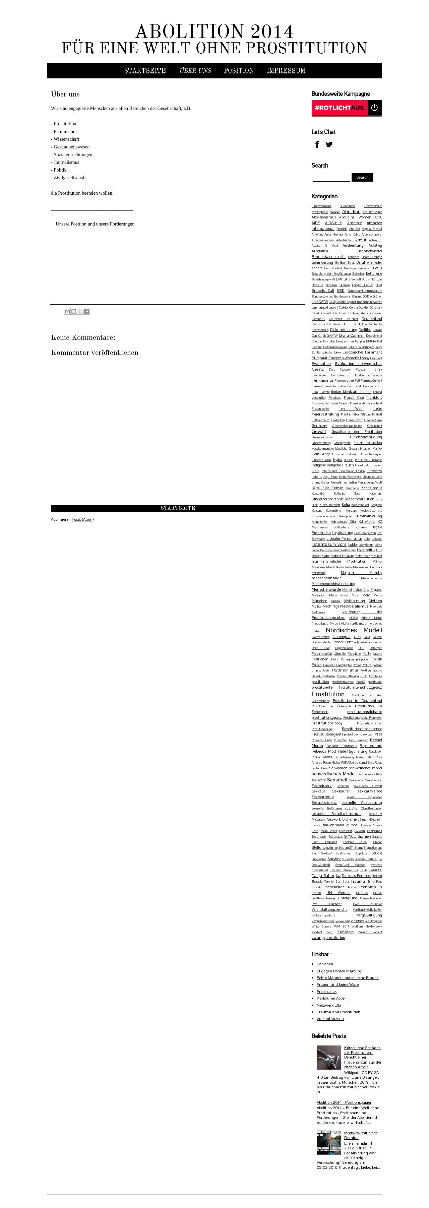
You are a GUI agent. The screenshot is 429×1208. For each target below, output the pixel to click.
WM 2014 (341, 927)
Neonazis (376, 607)
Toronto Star (332, 882)
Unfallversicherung (323, 898)
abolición (335, 212)
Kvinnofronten (367, 522)
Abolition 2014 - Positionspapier (344, 1102)
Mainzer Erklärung (342, 556)
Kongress (376, 505)
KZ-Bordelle (340, 527)
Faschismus (319, 375)
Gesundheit (374, 426)
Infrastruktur (363, 465)
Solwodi (360, 831)
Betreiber (358, 274)
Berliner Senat (345, 263)
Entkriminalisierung (335, 347)
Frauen (343, 403)
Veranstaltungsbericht (329, 909)
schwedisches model (365, 768)
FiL (380, 386)
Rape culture (371, 745)
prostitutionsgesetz (327, 717)
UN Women (338, 892)
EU (313, 353)
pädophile (340, 654)
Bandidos (353, 257)
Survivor (334, 858)
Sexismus (343, 786)
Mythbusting (354, 600)
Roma (327, 757)
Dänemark (375, 308)
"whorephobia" (320, 212)
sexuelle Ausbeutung (362, 802)
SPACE (350, 836)
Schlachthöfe (319, 768)
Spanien (364, 836)
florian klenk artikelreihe (351, 391)
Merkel (347, 590)
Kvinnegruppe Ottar (343, 522)
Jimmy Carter (320, 483)
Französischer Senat (325, 403)
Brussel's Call (323, 290)
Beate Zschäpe (372, 257)
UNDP (377, 893)
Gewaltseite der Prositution (356, 431)
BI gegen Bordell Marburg (339, 971)
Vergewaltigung (369, 915)
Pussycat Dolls (322, 740)
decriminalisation (371, 313)
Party (367, 653)
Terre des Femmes (356, 875)
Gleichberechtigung (366, 437)
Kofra (346, 504)
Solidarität (345, 831)
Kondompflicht (360, 505)
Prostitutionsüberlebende (362, 728)
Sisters (316, 825)
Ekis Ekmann (337, 341)
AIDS (316, 222)
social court (329, 831)
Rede (342, 751)
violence (357, 920)
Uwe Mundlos (367, 904)
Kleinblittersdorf (329, 505)
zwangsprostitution (328, 937)
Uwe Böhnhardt (327, 904)
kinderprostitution (359, 499)
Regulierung (357, 751)
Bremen (345, 285)
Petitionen (320, 659)
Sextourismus (323, 796)
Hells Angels (322, 454)
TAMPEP (375, 870)
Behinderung (322, 262)
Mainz (325, 556)
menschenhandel (327, 578)
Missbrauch (319, 595)
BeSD (377, 268)
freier (377, 408)
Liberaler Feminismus (344, 538)
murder (336, 601)
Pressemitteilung (348, 676)
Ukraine (351, 887)
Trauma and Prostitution (338, 1012)
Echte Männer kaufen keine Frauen (348, 977)
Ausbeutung (353, 245)
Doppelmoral (374, 336)
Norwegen (341, 636)
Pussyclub (340, 740)
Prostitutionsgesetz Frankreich (362, 718)
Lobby (353, 544)
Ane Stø (354, 229)
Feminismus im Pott (347, 381)
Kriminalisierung (368, 516)
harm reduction (368, 442)
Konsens (317, 511)
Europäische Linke (329, 353)
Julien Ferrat (357, 483)
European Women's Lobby (348, 358)
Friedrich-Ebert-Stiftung (356, 414)
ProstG (360, 682)
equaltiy (376, 347)
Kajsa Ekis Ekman (328, 488)
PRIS (363, 676)
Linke (367, 539)
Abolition (351, 211)
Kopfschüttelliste (371, 511)
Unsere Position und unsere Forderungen (95, 224)
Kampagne (352, 488)
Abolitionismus (324, 217)
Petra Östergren (342, 659)
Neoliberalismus (354, 606)
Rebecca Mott (324, 751)
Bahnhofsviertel (369, 251)
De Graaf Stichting (346, 313)
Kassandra (318, 494)
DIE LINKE (352, 324)
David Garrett (321, 313)
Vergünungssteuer (323, 921)
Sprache (377, 837)
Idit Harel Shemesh (368, 460)
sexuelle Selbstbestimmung (337, 813)
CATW (323, 301)
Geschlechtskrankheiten (347, 426)
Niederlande (320, 624)
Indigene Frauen (340, 465)
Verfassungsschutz (323, 915)
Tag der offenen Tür (344, 870)
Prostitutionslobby (327, 723)
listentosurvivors (329, 544)
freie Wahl (351, 408)
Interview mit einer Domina (360, 1135)
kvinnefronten (320, 522)
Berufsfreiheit (333, 268)
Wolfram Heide (362, 927)
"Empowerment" (321, 206)
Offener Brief (342, 642)
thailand (377, 876)
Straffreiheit (343, 853)
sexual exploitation (364, 797)
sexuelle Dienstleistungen (363, 809)
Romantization (364, 757)
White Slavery (321, 927)
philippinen (362, 659)
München (319, 600)
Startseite (145, 71)
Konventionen (334, 511)
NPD (357, 637)
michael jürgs (361, 590)
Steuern (344, 848)
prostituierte (322, 687)
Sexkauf (318, 791)
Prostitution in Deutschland (357, 700)
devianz (338, 324)
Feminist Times (322, 386)
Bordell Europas (372, 279)
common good (320, 308)
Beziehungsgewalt (323, 279)
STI (351, 848)
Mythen (375, 600)
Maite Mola (362, 556)
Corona (353, 308)
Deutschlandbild (322, 324)
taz (338, 875)
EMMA (371, 341)
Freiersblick (326, 991)
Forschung (334, 398)
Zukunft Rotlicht (370, 932)
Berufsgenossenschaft (357, 268)
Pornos (357, 665)
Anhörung (317, 235)
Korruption (345, 516)
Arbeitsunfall (344, 240)
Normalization (320, 637)
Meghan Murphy (361, 572)
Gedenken (338, 420)
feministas (339, 386)
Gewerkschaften (322, 437)
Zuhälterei (345, 932)
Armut (360, 240)
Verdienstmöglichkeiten (367, 910)
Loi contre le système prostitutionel (334, 550)
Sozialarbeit (374, 831)
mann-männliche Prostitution (339, 561)
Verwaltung (342, 921)
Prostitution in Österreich (331, 706)
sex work (319, 780)
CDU (332, 302)
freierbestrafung (325, 414)
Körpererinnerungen (324, 516)
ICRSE (348, 460)
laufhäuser (361, 527)
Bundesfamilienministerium (365, 291)
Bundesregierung (322, 297)
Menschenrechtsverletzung (333, 583)
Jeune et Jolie (372, 477)
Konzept (351, 511)
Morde (377, 595)
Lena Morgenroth (365, 533)
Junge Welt (374, 483)
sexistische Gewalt (368, 786)
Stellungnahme (325, 847)
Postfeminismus (345, 670)
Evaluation (321, 363)
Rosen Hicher (332, 763)
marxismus (318, 573)
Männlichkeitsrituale (339, 567)
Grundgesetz (342, 443)
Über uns (195, 71)
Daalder (363, 308)
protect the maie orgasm (359, 735)
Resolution (375, 752)
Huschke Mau (321, 460)
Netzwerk (318, 612)
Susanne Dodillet (366, 859)
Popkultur (329, 665)
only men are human (368, 642)
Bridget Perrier (362, 285)
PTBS (378, 735)
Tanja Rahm (323, 875)
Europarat (319, 358)
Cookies (344, 308)
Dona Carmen (352, 335)
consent (333, 308)
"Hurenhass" (347, 206)
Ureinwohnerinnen (371, 898)
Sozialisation (319, 837)
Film (315, 392)
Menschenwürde (326, 589)
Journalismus (338, 483)
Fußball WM (320, 420)
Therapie (317, 882)
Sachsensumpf (358, 763)
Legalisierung (342, 532)
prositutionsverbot (343, 682)
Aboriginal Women (355, 217)
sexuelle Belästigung (327, 809)
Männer (377, 562)
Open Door (321, 648)
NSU (367, 637)
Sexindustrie (322, 785)
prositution (320, 681)
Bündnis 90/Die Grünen (367, 297)
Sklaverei (365, 825)
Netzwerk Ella (329, 1005)
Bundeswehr (342, 297)
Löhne (378, 545)
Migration (376, 590)
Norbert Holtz (339, 624)
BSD (341, 290)
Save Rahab (375, 763)
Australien (320, 251)
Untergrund (347, 898)
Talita (363, 870)
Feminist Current (371, 381)
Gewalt (319, 431)
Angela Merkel (372, 229)
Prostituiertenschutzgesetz (360, 687)
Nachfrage (331, 606)
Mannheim (318, 567)
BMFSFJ (343, 279)
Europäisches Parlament (362, 352)
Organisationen (344, 648)
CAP (315, 302)
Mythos (316, 607)
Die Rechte (369, 324)
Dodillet (365, 329)
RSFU (345, 763)
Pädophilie (354, 654)
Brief (379, 285)
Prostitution (328, 694)
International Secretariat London (343, 471)
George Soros (373, 420)
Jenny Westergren (350, 477)
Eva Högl (376, 358)
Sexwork (334, 819)
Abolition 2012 (372, 212)
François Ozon (354, 398)
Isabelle (317, 477)
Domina (377, 330)
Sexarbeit (337, 780)
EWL (331, 370)
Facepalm (362, 370)
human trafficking (347, 454)
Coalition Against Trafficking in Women (358, 302)
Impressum (286, 71)
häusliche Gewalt (347, 449)
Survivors (348, 859)
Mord (366, 595)
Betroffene (374, 273)
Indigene (319, 465)
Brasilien (331, 285)
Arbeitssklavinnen (322, 240)
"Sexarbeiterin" (373, 206)
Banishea (325, 964)
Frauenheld (374, 403)
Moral (355, 595)
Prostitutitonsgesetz (328, 734)
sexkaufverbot (370, 791)
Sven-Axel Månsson (350, 865)
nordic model (359, 624)
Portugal (367, 665)
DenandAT (318, 319)
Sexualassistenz (324, 802)
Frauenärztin (358, 403)
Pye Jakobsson (358, 740)
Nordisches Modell (354, 630)
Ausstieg (375, 245)
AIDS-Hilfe (333, 222)
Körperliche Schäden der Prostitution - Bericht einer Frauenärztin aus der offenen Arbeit (362, 1057)
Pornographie (344, 665)
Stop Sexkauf (322, 853)
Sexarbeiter (356, 780)
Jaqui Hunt (330, 477)
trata (346, 882)
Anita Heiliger (333, 235)
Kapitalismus (371, 488)
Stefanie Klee (355, 842)
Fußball (377, 414)
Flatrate (324, 392)
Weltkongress (373, 921)
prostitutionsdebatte (364, 711)
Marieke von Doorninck (367, 567)
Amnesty (354, 222)
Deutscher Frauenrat (343, 319)
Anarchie (341, 229)
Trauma (358, 881)
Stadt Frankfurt (324, 842)
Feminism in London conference (356, 375)
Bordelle (317, 285)
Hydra (337, 459)
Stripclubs (361, 853)
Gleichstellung (321, 443)
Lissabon (377, 539)
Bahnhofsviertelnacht (329, 256)
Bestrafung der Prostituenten (331, 274)
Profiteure (375, 676)
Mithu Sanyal (338, 595)
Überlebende (333, 887)
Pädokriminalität (322, 654)
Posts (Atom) (83, 519)
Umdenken (367, 887)
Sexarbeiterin (373, 780)
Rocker (316, 757)
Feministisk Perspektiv (361, 386)
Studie (376, 853)
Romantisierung (344, 757)
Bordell (356, 279)
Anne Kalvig (352, 235)
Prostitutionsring (322, 729)
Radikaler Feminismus (341, 746)
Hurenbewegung (371, 454)
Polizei (317, 664)
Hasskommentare (323, 449)
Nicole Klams (371, 618)
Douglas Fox (320, 341)
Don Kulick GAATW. (325, 336)
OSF (361, 648)
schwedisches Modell (334, 774)
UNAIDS (362, 893)
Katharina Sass (347, 494)
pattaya (377, 654)
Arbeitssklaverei (372, 235)
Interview (374, 470)
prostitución (375, 682)
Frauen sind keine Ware (338, 984)
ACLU (378, 217)
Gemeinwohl (354, 420)
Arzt (335, 246)
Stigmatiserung (373, 848)
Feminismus (322, 380)
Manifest (376, 556)
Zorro (329, 932)
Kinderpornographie (328, 499)
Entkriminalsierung (359, 347)
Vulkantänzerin (330, 1018)
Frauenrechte (320, 409)
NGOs (353, 618)
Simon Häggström (371, 820)
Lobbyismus (366, 545)
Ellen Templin (356, 341)
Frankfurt (374, 397)
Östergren (376, 648)
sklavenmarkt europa (340, 825)
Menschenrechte (371, 578)
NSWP (377, 637)
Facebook (345, 370)
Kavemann (375, 494)
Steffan (377, 842)
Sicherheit (350, 819)
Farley (377, 369)
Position (239, 71)
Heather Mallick (371, 449)
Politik (377, 659)
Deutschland (372, 318)
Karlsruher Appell (332, 998)
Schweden (338, 768)
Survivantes (319, 859)
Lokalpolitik (366, 550)
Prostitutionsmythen (369, 723)
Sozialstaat (336, 837)
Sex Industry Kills (370, 774)
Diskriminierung (343, 329)
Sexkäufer (341, 791)
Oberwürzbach (321, 642)
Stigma (359, 848)
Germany (319, 425)
